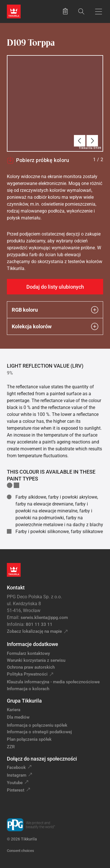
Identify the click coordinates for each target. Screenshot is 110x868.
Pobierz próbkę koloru (38, 160)
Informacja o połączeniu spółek (37, 725)
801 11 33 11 (39, 624)
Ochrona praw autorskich (31, 667)
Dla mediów (18, 717)
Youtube (15, 782)
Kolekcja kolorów (55, 326)
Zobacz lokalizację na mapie (34, 631)
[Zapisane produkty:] (65, 11)
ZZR (11, 746)
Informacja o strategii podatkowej (39, 731)
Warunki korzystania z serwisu (36, 660)
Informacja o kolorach (28, 688)
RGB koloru (55, 309)
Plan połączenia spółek (29, 739)
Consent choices (20, 850)
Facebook (16, 767)
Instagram (16, 775)
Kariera (13, 709)
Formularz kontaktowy (28, 653)
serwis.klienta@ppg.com (44, 617)
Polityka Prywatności (27, 674)
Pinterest (15, 790)
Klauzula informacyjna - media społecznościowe (53, 681)
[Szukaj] (81, 11)
